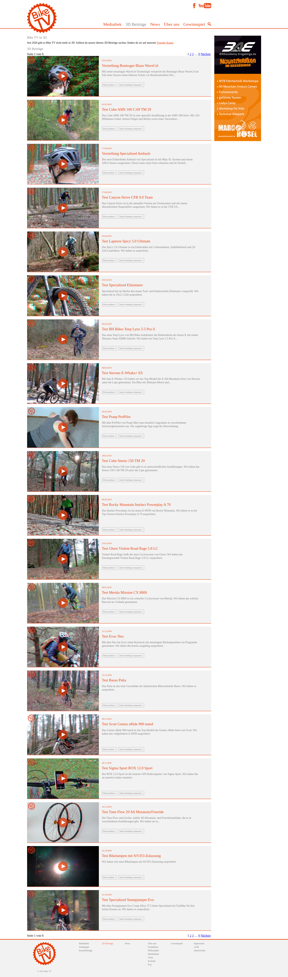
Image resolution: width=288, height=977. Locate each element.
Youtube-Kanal (165, 42)
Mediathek (112, 24)
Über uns (171, 24)
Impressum (199, 943)
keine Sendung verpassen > (131, 85)
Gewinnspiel (194, 24)
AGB (196, 947)
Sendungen (84, 947)
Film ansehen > (109, 85)
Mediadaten (153, 954)
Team (150, 957)
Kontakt (152, 961)
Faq (150, 964)
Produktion (153, 947)
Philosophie (153, 950)
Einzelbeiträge (85, 950)
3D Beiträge (135, 24)
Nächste (206, 54)
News (155, 24)
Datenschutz (200, 950)
